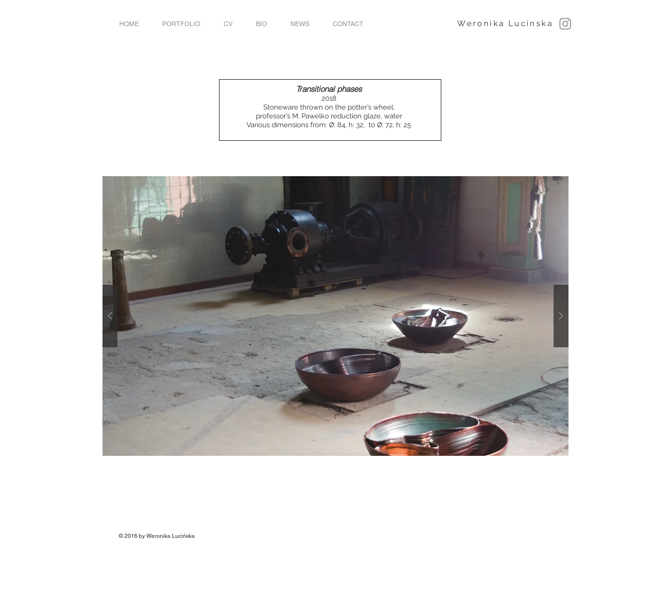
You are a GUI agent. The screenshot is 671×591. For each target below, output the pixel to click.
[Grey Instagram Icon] (565, 24)
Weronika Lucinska (505, 23)
